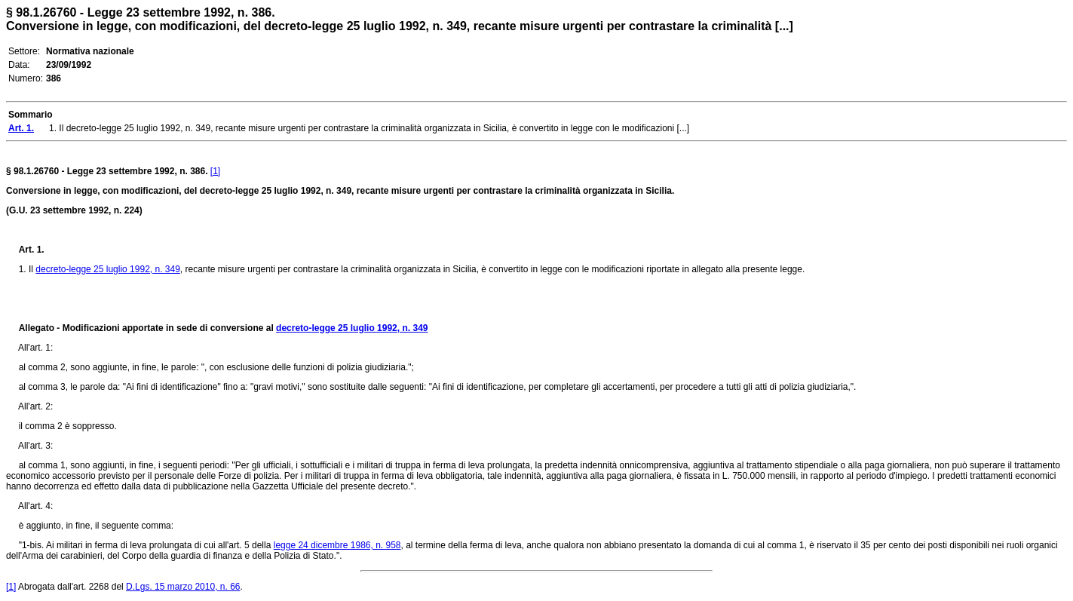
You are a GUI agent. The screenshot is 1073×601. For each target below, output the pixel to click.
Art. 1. (31, 249)
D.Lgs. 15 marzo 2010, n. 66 (183, 586)
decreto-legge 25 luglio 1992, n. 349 (107, 269)
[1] (215, 171)
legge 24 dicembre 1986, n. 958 (337, 545)
